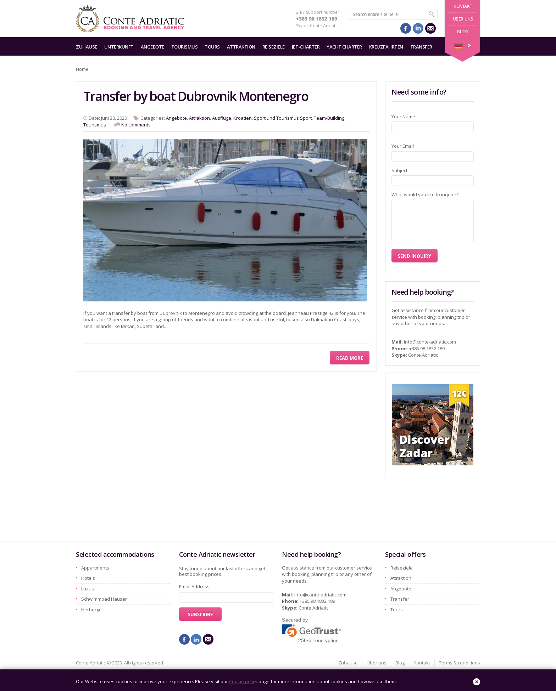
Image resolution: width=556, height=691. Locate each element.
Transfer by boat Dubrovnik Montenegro (195, 96)
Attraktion (241, 47)
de (463, 46)
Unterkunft (119, 47)
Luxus (87, 588)
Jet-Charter (306, 47)
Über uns (463, 19)
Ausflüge (221, 118)
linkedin (418, 28)
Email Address (194, 586)
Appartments (95, 568)
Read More (349, 358)
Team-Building (329, 118)
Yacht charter (344, 47)
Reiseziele (273, 47)
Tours (212, 47)
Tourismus (184, 47)
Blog (462, 32)
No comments (136, 124)
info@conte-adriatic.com (430, 342)
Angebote (152, 47)
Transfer (421, 47)
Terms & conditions (459, 662)
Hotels (88, 578)
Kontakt (463, 6)
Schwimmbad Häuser (104, 599)
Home (82, 69)
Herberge (91, 609)
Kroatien (242, 118)
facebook (405, 28)
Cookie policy (243, 681)
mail (430, 28)
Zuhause (86, 47)
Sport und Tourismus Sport (283, 118)
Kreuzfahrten (386, 47)
